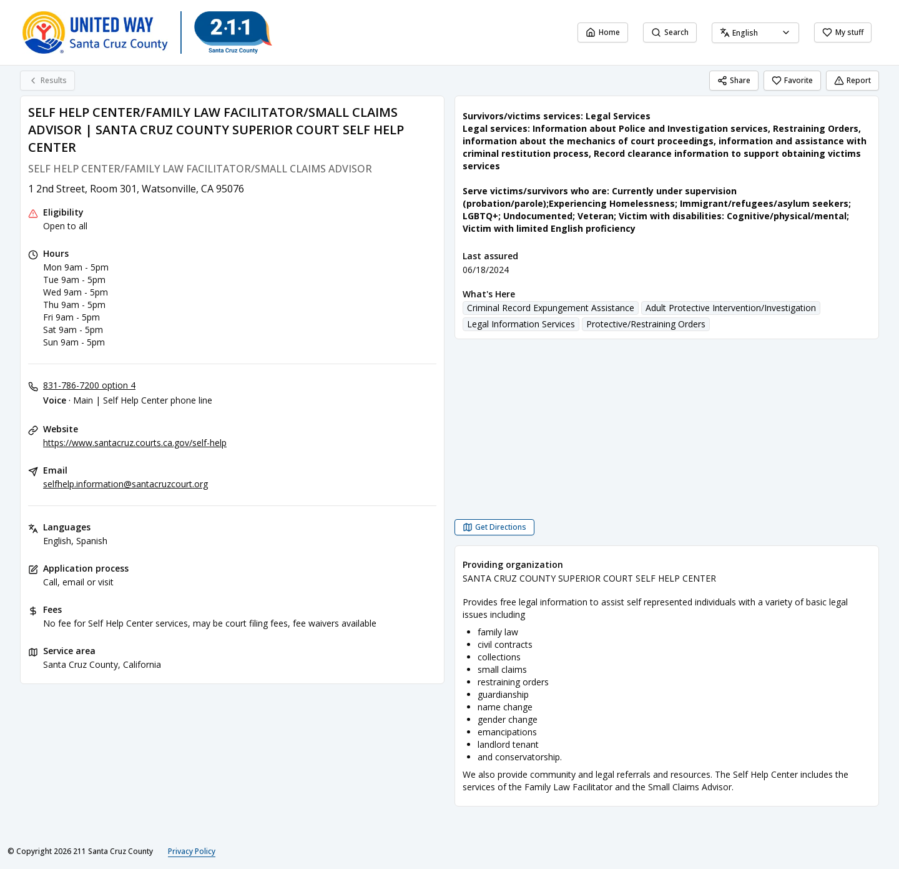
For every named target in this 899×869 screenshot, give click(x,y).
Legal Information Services (521, 324)
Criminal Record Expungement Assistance (550, 308)
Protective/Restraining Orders (645, 324)
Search (670, 32)
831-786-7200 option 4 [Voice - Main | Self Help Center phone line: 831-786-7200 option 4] (89, 385)
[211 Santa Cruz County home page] (147, 32)
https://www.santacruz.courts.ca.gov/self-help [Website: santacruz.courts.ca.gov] (135, 443)
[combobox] (755, 32)
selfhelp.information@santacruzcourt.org (125, 484)
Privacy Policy (191, 851)
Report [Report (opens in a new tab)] (852, 80)
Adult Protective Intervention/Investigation (731, 308)
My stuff (842, 32)
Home (603, 32)
